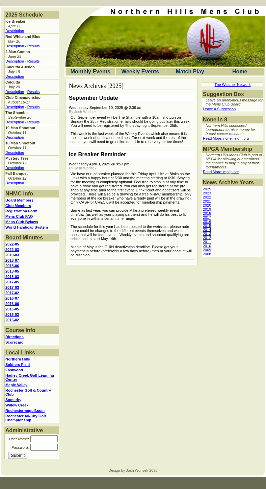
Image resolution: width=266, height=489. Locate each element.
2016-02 (12, 320)
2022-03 (12, 250)
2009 (207, 250)
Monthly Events (90, 71)
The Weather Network (233, 85)
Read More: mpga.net (221, 172)
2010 (207, 246)
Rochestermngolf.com (25, 411)
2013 (207, 234)
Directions (14, 337)
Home (239, 71)
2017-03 (12, 287)
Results (33, 46)
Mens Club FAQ (19, 216)
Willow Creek (16, 405)
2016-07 (12, 298)
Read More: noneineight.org (226, 138)
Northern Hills (17, 359)
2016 (207, 221)
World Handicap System (26, 227)
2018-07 (12, 260)
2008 (207, 254)
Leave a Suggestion (219, 109)
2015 (207, 226)
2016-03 (12, 314)
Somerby (13, 400)
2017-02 (12, 293)
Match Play (190, 71)
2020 (207, 205)
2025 (207, 189)
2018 (207, 213)
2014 (207, 230)
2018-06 (12, 266)
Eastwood (14, 370)
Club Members (18, 206)
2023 (207, 193)
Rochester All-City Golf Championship (25, 418)
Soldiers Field (17, 365)
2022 (207, 197)
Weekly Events (140, 71)
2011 (207, 242)
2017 (207, 217)
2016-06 (12, 304)
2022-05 (12, 244)
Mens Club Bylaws (21, 222)
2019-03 (12, 255)
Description (14, 31)
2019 (207, 209)
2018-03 (12, 277)
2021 (207, 201)
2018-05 (12, 271)
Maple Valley (16, 385)
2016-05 (12, 309)
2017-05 (12, 282)
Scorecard (14, 342)
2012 (207, 238)
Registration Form (21, 211)
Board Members (19, 200)
